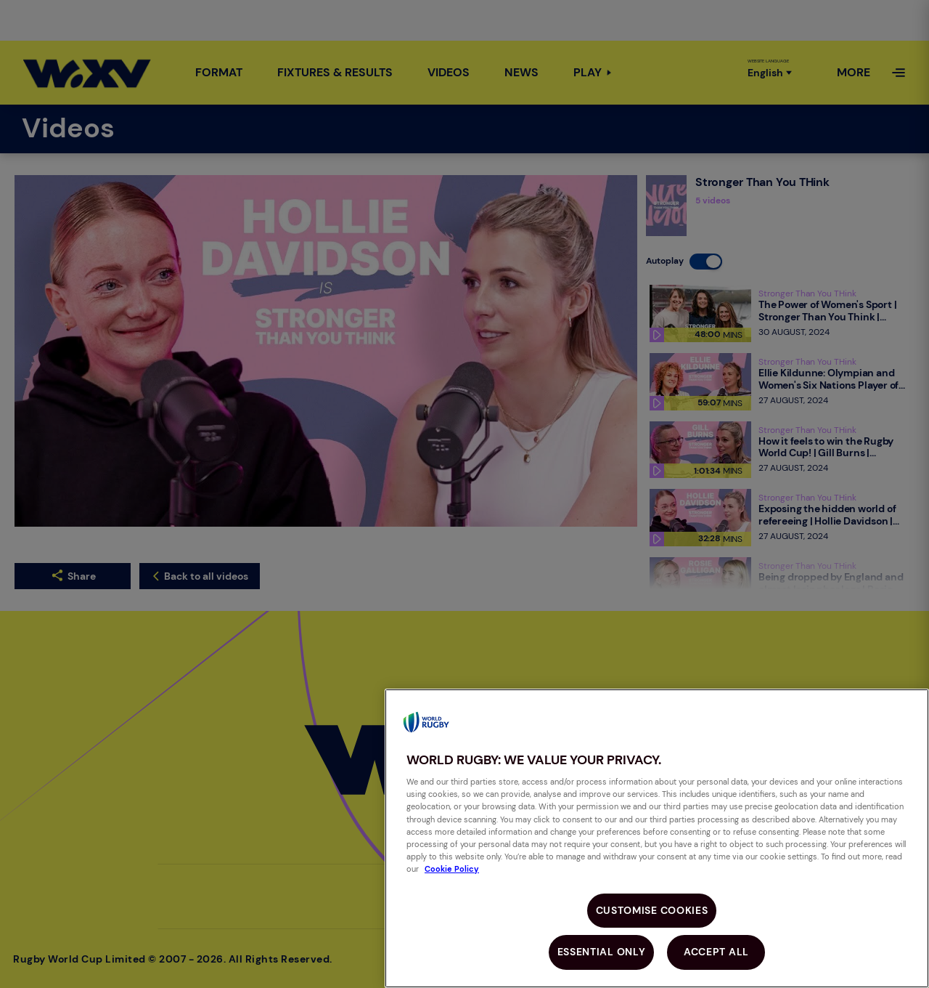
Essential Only (601, 951)
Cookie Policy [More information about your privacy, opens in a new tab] (452, 869)
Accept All (716, 951)
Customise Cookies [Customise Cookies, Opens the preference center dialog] (652, 910)
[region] (657, 838)
